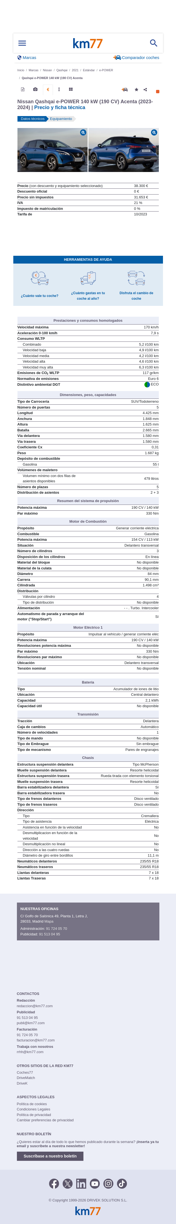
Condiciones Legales (33, 1109)
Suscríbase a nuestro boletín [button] (50, 1156)
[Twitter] (68, 1183)
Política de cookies (32, 1104)
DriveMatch (26, 1078)
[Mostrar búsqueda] (154, 43)
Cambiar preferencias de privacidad (45, 1120)
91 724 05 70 (56, 928)
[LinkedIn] (81, 1183)
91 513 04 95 (49, 934)
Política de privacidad (34, 1115)
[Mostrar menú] (22, 43)
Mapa (48, 921)
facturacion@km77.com (36, 1040)
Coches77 (25, 1072)
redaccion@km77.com (35, 1006)
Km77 (88, 43)
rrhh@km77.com (30, 1052)
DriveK (22, 1083)
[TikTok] (122, 1183)
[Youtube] (95, 1183)
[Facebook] (54, 1183)
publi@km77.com (31, 1023)
